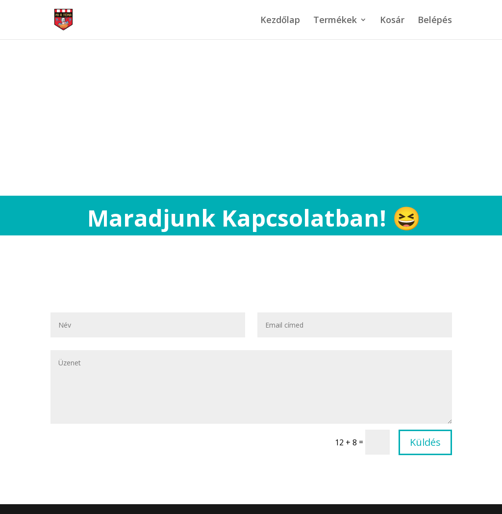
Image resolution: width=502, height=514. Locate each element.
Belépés (435, 21)
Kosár (392, 21)
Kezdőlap (280, 21)
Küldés (425, 442)
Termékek (335, 21)
